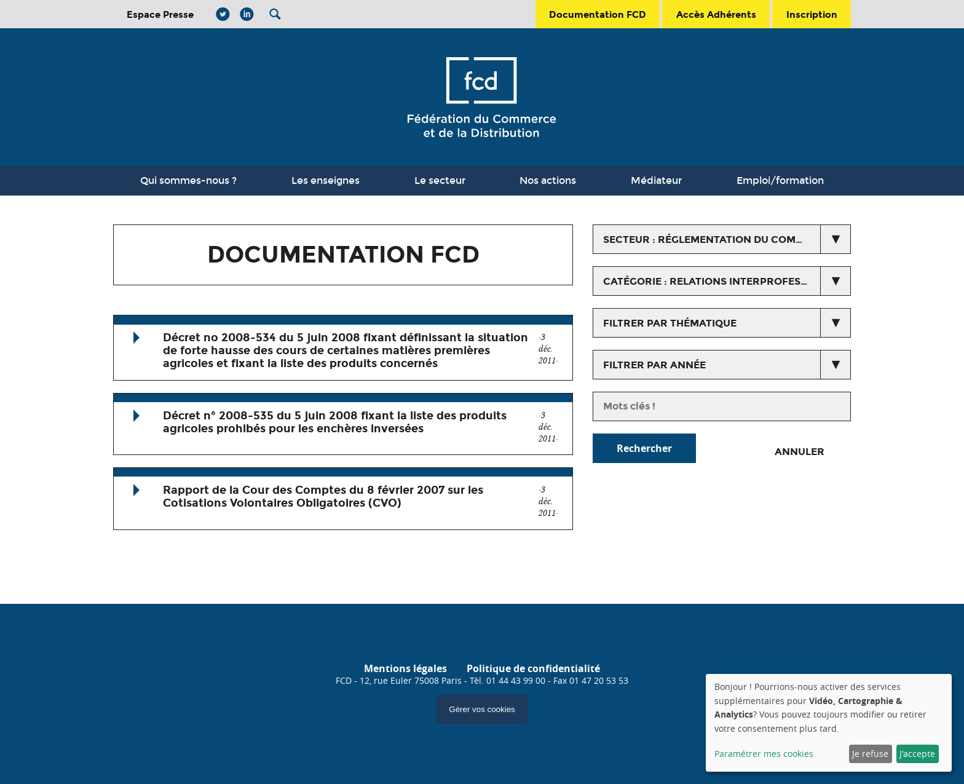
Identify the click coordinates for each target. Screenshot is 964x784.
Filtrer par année (654, 365)
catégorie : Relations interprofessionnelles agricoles (727, 281)
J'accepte (917, 753)
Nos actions (548, 180)
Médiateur (656, 180)
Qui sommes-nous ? (188, 180)
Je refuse (870, 753)
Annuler (799, 451)
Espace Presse (160, 14)
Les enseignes (325, 180)
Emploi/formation (780, 180)
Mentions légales (405, 668)
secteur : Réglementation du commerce (717, 239)
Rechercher (644, 448)
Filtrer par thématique (670, 323)
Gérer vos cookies (482, 709)
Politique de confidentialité (533, 668)
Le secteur (439, 180)
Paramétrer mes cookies (763, 753)
